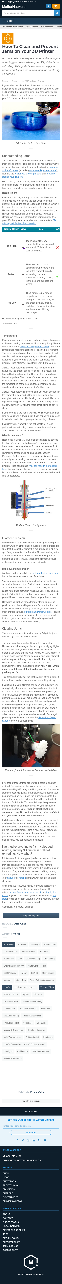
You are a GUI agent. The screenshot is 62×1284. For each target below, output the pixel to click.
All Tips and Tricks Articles (13, 27)
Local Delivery (11, 1226)
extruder (11, 878)
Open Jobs (42, 1023)
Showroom (9, 1181)
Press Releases (11, 951)
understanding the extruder (42, 170)
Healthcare (48, 1037)
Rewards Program (14, 1230)
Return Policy (11, 1238)
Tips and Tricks (47, 987)
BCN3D (34, 973)
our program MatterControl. (38, 612)
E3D (20, 959)
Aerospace (28, 1023)
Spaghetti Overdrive (36, 1030)
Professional (11, 1185)
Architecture (22, 1051)
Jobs (5, 1234)
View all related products (31, 1101)
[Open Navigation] (8, 21)
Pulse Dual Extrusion (32, 1016)
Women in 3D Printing (32, 1001)
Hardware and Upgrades (25, 987)
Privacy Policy (11, 1242)
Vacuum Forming (11, 1016)
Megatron (8, 980)
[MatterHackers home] (31, 1262)
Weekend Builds (47, 27)
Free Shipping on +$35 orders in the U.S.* (19, 1)
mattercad (44, 951)
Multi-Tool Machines (12, 1037)
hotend (22, 878)
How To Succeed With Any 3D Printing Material (24, 1044)
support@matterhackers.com (22, 1160)
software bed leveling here (45, 573)
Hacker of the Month (13, 1058)
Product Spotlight (11, 1023)
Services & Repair (13, 1201)
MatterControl (50, 944)
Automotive (9, 959)
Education (37, 994)
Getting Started (32, 1037)
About (6, 1214)
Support (8, 1193)
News (6, 1177)
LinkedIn (33, 1140)
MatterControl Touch (37, 966)
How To (7, 987)
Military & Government (13, 1030)
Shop (6, 1173)
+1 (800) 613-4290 (12, 1156)
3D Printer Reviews (40, 1051)
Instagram (28, 1140)
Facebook (17, 1140)
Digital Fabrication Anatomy (42, 980)
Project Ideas (9, 1008)
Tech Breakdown (11, 1001)
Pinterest (39, 1140)
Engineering (49, 959)
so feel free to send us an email (25, 892)
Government (10, 1197)
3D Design (35, 944)
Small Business (32, 27)
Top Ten (25, 994)
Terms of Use (10, 1246)
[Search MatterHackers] (57, 13)
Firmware (22, 944)
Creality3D (8, 1051)
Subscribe (31, 1132)
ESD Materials (10, 973)
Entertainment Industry (14, 966)
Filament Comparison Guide (34, 346)
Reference (46, 1008)
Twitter (22, 1140)
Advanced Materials (28, 1008)
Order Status (11, 1222)
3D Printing (8, 944)
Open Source (48, 973)
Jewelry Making (33, 959)
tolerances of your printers (28, 173)
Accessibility (10, 1250)
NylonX (24, 973)
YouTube (44, 1140)
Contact (8, 1218)
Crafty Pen (21, 980)
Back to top (31, 1111)
